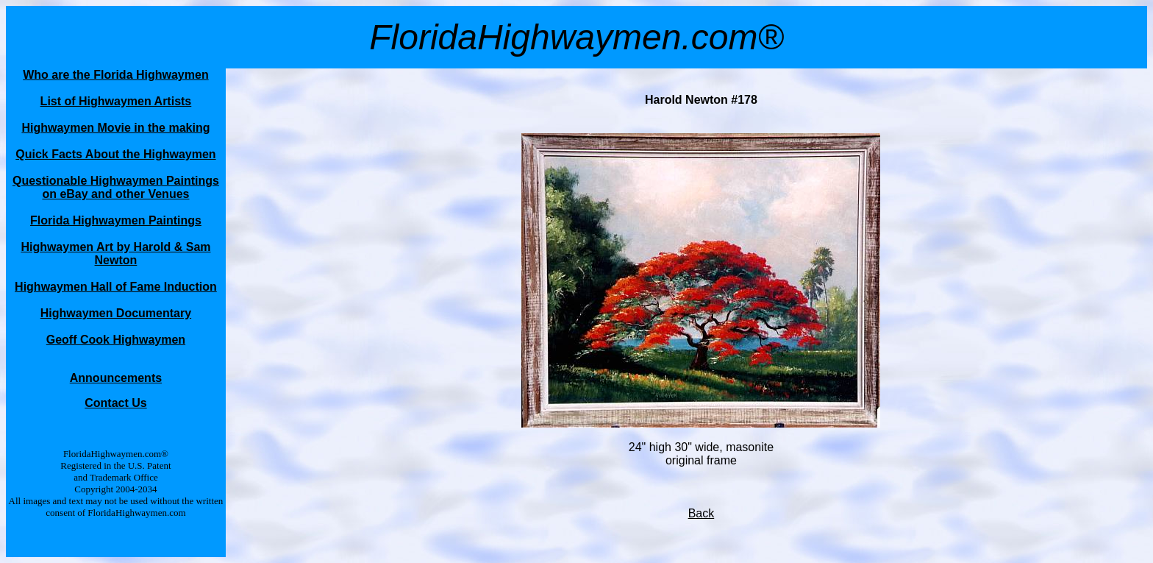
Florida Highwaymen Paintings (115, 220)
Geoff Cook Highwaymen (115, 339)
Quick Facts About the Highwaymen (115, 154)
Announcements (116, 378)
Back (701, 513)
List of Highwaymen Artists (116, 101)
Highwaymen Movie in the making (115, 127)
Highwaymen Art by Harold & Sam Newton (115, 253)
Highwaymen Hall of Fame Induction (116, 286)
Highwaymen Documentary (115, 313)
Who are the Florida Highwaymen (115, 74)
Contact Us (115, 403)
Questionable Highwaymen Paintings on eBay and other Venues (116, 187)
